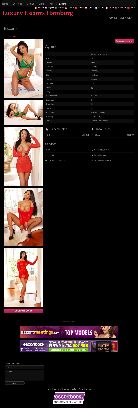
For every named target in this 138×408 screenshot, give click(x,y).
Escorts (7, 36)
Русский (89, 8)
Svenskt (59, 8)
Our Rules (57, 389)
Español (79, 8)
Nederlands (120, 8)
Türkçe (131, 8)
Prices (81, 389)
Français (99, 8)
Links (74, 389)
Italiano (110, 8)
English (49, 8)
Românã (39, 8)
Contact (66, 389)
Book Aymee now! (124, 41)
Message (24, 375)
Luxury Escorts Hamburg (37, 13)
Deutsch (69, 8)
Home (49, 389)
